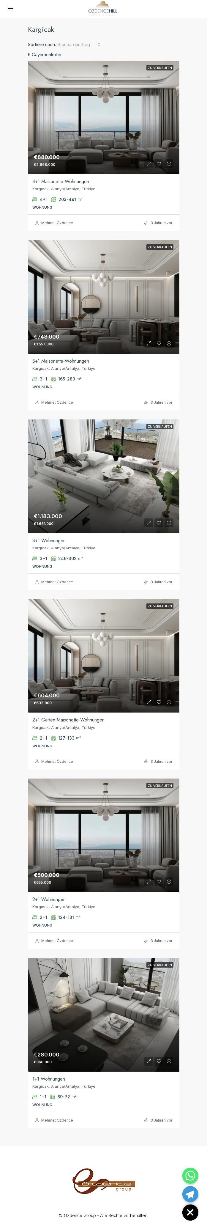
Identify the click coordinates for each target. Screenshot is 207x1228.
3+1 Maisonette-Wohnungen (60, 361)
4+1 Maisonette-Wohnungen (60, 181)
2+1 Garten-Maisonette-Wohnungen (68, 719)
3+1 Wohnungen (49, 540)
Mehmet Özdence (57, 223)
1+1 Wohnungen (48, 1079)
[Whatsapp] (190, 1176)
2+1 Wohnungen (49, 899)
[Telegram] (190, 1194)
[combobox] (79, 44)
